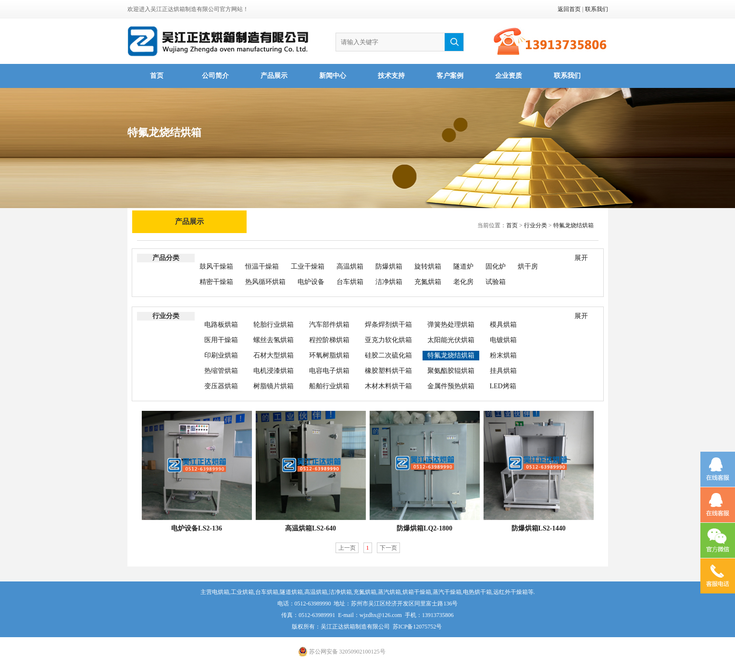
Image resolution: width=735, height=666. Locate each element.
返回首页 (569, 9)
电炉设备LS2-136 (196, 528)
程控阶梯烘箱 (329, 340)
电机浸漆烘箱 (273, 370)
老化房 (463, 281)
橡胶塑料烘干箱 (388, 370)
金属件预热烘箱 (450, 386)
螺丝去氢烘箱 (273, 340)
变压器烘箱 (221, 386)
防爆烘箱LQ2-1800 (424, 528)
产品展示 (274, 75)
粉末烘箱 (503, 355)
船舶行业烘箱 (329, 386)
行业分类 (535, 225)
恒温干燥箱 (262, 266)
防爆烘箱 (388, 266)
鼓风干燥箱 (216, 266)
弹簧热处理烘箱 (450, 324)
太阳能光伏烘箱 (450, 340)
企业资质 (508, 75)
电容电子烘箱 (329, 370)
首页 (156, 75)
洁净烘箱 (388, 281)
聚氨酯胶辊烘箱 (450, 370)
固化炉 (496, 266)
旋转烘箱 (427, 266)
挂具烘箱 (503, 370)
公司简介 (215, 75)
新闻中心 (332, 75)
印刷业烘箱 (221, 355)
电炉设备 (311, 281)
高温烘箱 (349, 266)
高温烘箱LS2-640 (310, 528)
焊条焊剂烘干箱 (388, 324)
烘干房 (528, 266)
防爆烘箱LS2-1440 (538, 528)
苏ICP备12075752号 (417, 626)
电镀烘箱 (503, 340)
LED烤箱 (503, 386)
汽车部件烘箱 (329, 324)
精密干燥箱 (216, 281)
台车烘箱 (349, 281)
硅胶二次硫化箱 (388, 355)
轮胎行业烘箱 (273, 324)
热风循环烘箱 (265, 281)
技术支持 (391, 75)
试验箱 (496, 281)
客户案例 (449, 75)
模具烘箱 (503, 324)
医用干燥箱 (221, 340)
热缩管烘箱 (221, 370)
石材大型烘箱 (273, 355)
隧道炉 (463, 266)
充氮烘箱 (427, 281)
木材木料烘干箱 (388, 386)
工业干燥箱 (307, 266)
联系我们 (596, 9)
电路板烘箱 (221, 324)
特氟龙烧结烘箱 (573, 225)
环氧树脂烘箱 (329, 355)
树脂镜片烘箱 (273, 386)
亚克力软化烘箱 (388, 340)
